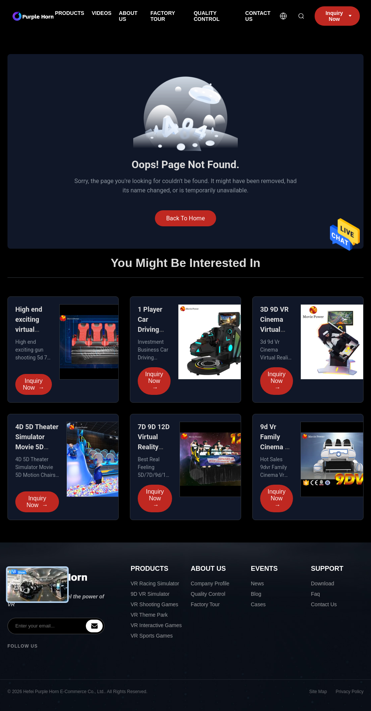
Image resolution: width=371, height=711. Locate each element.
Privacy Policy (350, 691)
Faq (315, 594)
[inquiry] (94, 626)
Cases (258, 604)
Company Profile (210, 583)
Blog (256, 594)
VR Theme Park (149, 615)
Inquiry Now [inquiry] (338, 16)
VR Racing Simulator (155, 583)
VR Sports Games (152, 636)
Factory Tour (205, 604)
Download (322, 583)
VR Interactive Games (156, 625)
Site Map (318, 691)
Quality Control (208, 594)
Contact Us (324, 604)
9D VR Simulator (150, 594)
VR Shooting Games (154, 604)
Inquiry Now (33, 384)
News (257, 583)
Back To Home (185, 218)
